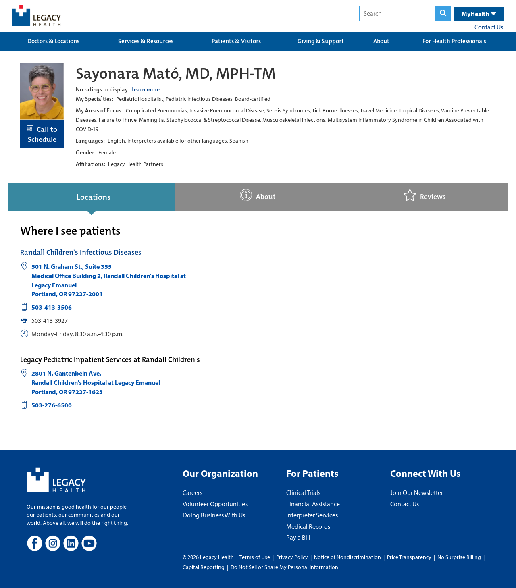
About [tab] (258, 195)
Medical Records (308, 526)
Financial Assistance (313, 504)
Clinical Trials (303, 492)
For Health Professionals (454, 41)
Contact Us (488, 27)
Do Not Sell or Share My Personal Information (284, 567)
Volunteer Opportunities (215, 504)
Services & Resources (145, 41)
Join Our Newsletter (416, 492)
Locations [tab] (93, 197)
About (381, 41)
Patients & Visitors (236, 41)
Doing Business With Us (214, 515)
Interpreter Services (312, 515)
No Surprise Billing (459, 557)
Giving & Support (321, 41)
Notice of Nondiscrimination (347, 557)
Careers (192, 492)
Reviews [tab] (424, 195)
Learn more (145, 89)
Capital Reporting (204, 567)
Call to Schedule (42, 135)
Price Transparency (409, 557)
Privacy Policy (292, 557)
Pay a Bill (298, 537)
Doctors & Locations (53, 41)
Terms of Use (255, 557)
